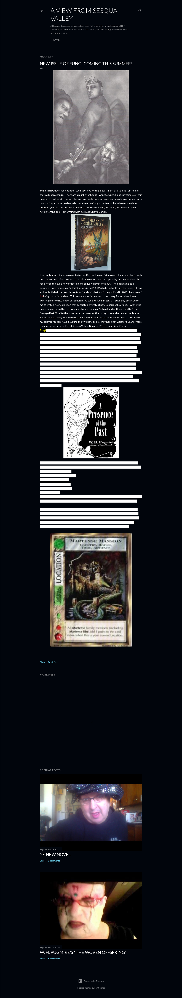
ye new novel (55, 854)
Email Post (53, 662)
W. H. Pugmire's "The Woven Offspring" (83, 952)
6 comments (54, 958)
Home (56, 39)
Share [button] (43, 662)
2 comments (54, 860)
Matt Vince (99, 987)
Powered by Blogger (91, 981)
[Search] (140, 9)
